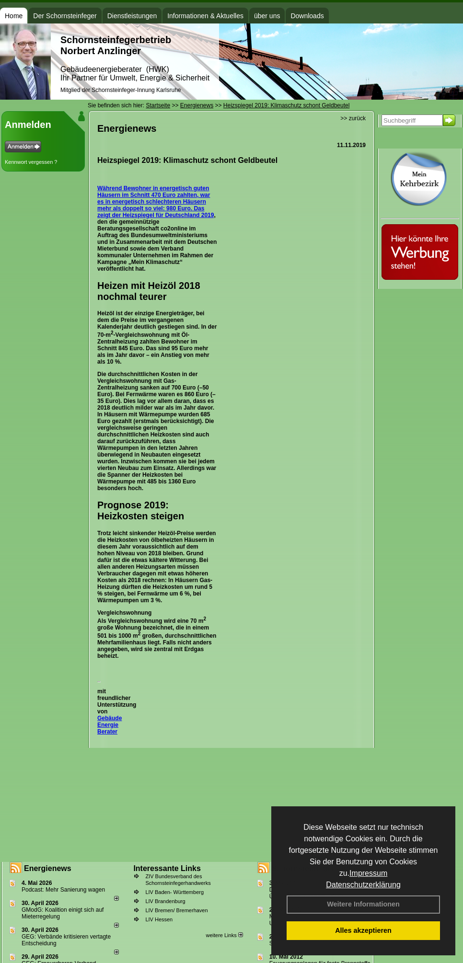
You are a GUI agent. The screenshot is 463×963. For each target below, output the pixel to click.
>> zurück (353, 118)
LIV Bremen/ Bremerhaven (176, 910)
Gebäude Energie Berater (109, 725)
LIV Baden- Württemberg (174, 892)
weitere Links (224, 935)
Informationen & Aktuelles (205, 16)
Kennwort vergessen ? (31, 162)
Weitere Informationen (363, 904)
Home (14, 16)
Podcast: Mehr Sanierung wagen (63, 889)
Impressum (368, 873)
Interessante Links (167, 868)
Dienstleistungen (132, 16)
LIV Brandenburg (165, 901)
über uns (267, 16)
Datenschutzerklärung (363, 885)
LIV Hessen (159, 919)
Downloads (307, 16)
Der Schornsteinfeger (64, 16)
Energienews (47, 868)
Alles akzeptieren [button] (363, 930)
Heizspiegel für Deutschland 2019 (168, 215)
